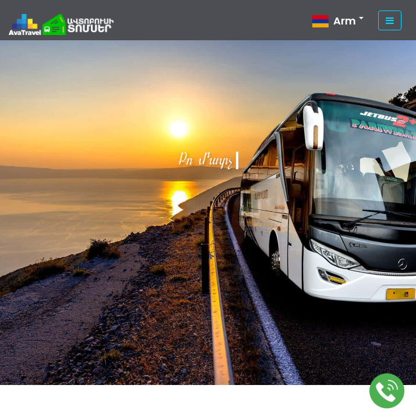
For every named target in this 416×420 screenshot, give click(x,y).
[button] (338, 23)
